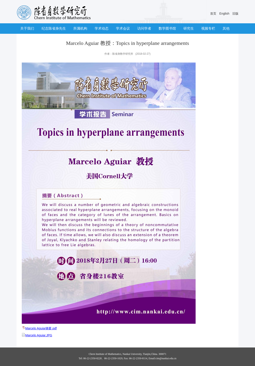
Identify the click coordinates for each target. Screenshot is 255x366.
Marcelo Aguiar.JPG (38, 335)
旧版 (235, 13)
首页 (213, 13)
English (224, 13)
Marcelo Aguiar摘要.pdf (41, 328)
